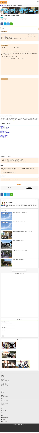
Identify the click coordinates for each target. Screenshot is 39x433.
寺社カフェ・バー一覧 (4, 386)
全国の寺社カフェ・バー (5, 137)
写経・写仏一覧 (3, 378)
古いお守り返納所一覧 (4, 397)
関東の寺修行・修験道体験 (5, 132)
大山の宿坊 (7, 127)
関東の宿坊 (3, 126)
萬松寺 (6, 36)
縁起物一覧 (3, 394)
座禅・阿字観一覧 (4, 377)
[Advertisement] (19, 67)
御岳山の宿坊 (3, 127)
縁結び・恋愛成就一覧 (4, 401)
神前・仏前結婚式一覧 (4, 404)
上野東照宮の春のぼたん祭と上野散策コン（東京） (15, 159)
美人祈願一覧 (3, 405)
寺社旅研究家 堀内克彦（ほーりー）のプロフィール (11, 179)
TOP (1, 5)
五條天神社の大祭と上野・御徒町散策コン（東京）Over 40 (16, 161)
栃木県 (5, 5)
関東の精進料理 (3, 131)
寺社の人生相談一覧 (4, 385)
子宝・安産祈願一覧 (4, 402)
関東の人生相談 (3, 136)
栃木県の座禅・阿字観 (4, 128)
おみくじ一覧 (3, 392)
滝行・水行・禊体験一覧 (5, 382)
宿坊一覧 (2, 376)
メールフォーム (10, 120)
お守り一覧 (3, 390)
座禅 (5, 19)
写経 (2, 19)
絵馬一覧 (2, 393)
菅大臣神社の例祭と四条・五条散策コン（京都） (14, 160)
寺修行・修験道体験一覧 (5, 381)
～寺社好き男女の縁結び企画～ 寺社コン (9, 172)
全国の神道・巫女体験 (4, 135)
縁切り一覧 (3, 406)
